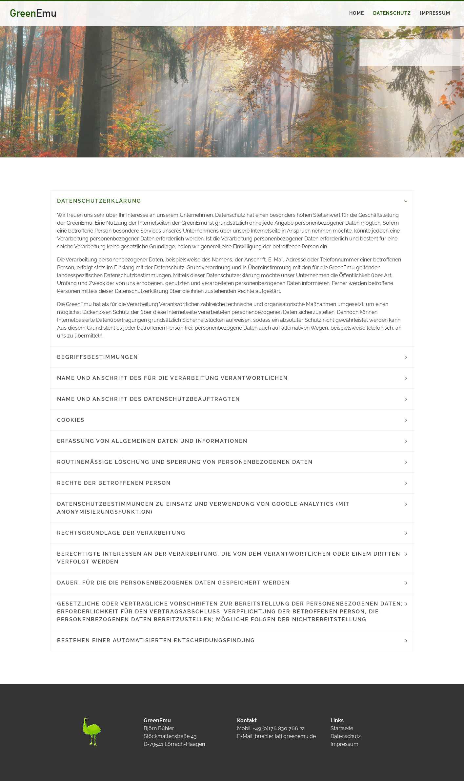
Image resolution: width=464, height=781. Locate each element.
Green (33, 13)
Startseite (342, 728)
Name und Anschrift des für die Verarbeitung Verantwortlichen (172, 378)
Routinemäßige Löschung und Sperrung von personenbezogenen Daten (185, 462)
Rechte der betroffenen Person (114, 483)
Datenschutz (392, 13)
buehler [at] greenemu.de (285, 736)
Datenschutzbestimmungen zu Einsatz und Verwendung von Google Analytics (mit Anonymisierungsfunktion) (203, 508)
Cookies (71, 420)
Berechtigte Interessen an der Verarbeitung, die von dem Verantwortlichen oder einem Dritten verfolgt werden (228, 558)
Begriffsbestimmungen (97, 357)
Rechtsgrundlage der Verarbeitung (121, 533)
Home (356, 13)
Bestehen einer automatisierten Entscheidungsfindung (156, 640)
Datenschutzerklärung (99, 201)
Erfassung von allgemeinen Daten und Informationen (152, 441)
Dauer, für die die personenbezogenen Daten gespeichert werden (173, 583)
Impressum (435, 13)
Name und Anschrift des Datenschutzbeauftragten (148, 399)
